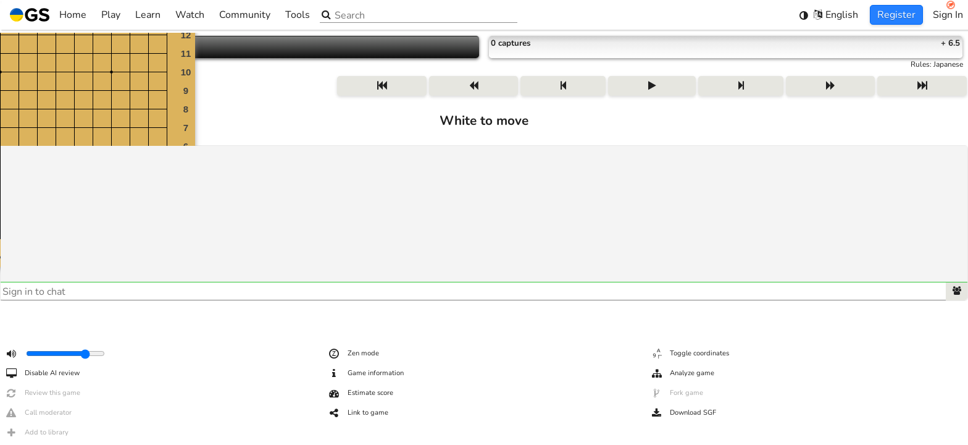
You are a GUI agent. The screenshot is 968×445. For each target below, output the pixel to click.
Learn (148, 15)
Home (48, 14)
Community (244, 15)
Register (896, 15)
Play (110, 15)
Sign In (948, 15)
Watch (189, 15)
